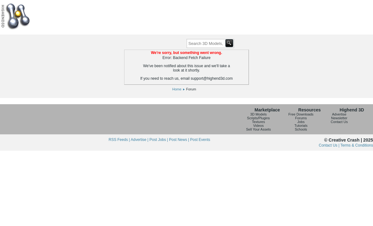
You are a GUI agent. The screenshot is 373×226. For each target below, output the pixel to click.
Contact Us (339, 122)
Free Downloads (300, 114)
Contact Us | (329, 145)
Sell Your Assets (258, 129)
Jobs (300, 122)
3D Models (258, 114)
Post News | (179, 139)
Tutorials (300, 125)
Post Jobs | (159, 139)
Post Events (200, 139)
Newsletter (339, 118)
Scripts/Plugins (258, 118)
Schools (301, 129)
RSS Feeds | (120, 139)
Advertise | (140, 139)
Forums (301, 118)
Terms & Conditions (356, 145)
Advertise (339, 114)
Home (176, 89)
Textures (258, 122)
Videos (258, 125)
